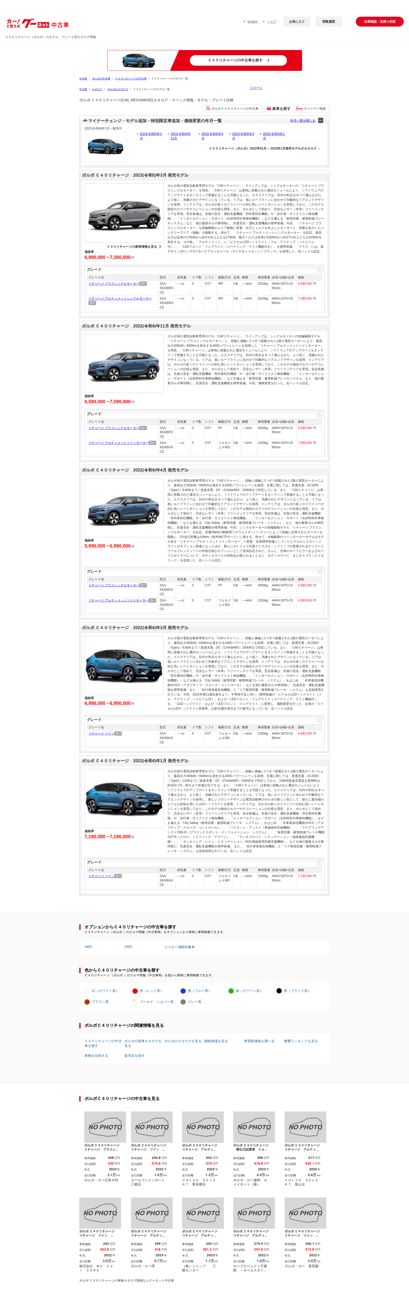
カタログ (97, 89)
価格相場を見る (216, 1041)
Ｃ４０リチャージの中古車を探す (103, 1043)
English (253, 21)
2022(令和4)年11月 (181, 136)
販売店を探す (134, 1056)
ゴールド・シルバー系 (157, 1002)
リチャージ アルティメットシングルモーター (120, 298)
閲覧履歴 (328, 21)
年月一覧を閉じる (302, 120)
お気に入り (297, 21)
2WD (128, 947)
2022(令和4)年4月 (212, 136)
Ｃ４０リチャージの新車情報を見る (132, 247)
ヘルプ (271, 21)
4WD (88, 947)
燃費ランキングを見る (301, 1041)
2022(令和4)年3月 (243, 136)
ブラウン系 (100, 1002)
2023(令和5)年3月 (151, 136)
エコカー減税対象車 (179, 947)
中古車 (83, 78)
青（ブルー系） (200, 991)
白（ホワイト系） (105, 991)
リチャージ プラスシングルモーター (113, 283)
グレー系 (194, 1002)
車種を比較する (96, 1056)
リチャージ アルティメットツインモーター (118, 443)
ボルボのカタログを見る (183, 1041)
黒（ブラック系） (297, 991)
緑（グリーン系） (249, 991)
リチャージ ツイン (101, 733)
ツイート (256, 88)
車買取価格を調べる (259, 1041)
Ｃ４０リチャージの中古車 (131, 78)
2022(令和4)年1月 (274, 136)
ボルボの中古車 (101, 78)
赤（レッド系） (152, 991)
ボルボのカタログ (117, 89)
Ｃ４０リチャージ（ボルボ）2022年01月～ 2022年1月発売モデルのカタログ (263, 148)
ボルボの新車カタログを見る (143, 1043)
